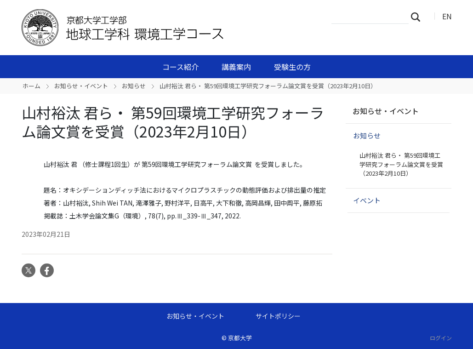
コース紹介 (180, 66)
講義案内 (236, 66)
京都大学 (240, 337)
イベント (367, 200)
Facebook (47, 270)
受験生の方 (292, 66)
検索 (418, 16)
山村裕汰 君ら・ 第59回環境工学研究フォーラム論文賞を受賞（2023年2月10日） (401, 164)
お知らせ (134, 85)
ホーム (31, 85)
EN (447, 16)
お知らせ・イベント (81, 85)
